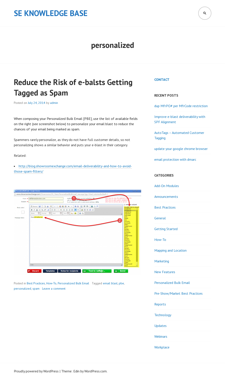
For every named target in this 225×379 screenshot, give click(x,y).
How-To (51, 283)
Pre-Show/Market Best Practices (178, 293)
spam (36, 289)
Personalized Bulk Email (73, 283)
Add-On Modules (166, 186)
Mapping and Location (170, 250)
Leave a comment (53, 289)
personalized (22, 289)
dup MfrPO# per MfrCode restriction (181, 106)
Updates (160, 325)
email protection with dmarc (175, 159)
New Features (164, 272)
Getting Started (166, 229)
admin (54, 103)
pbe (121, 283)
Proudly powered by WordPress (36, 371)
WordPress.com (95, 371)
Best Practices (36, 283)
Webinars (160, 336)
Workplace (161, 347)
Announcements (166, 196)
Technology (162, 315)
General (160, 218)
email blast (110, 283)
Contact (161, 79)
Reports (160, 304)
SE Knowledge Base (51, 13)
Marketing (161, 261)
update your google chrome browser (181, 148)
